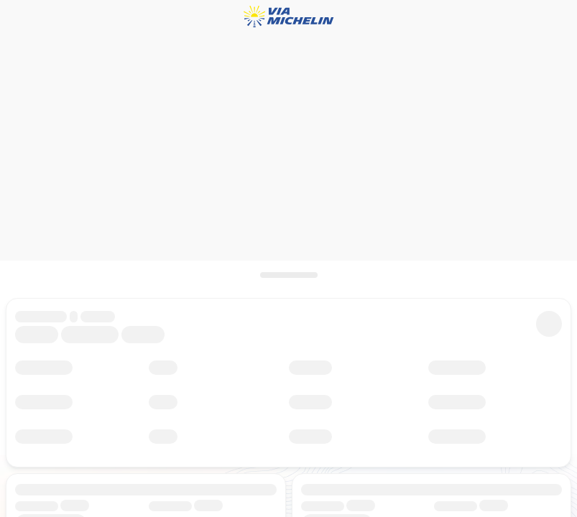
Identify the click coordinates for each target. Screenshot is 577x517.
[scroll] (288, 275)
